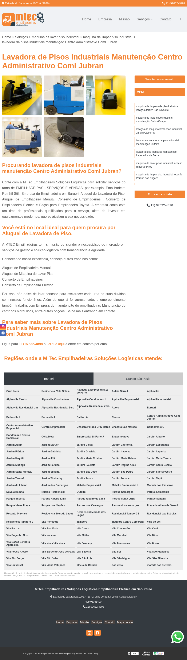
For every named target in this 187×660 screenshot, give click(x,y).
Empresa (105, 19)
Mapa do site (123, 622)
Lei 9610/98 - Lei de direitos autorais (58, 576)
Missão (124, 19)
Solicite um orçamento (159, 79)
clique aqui (56, 344)
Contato (165, 19)
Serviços (143, 19)
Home (86, 19)
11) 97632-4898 (173, 3)
